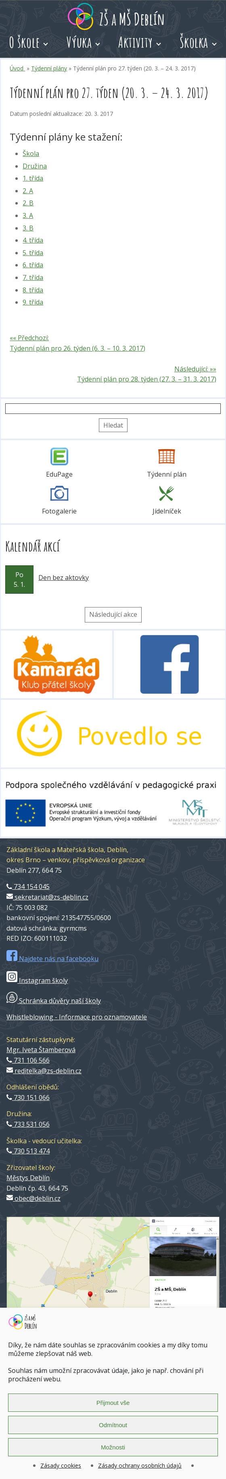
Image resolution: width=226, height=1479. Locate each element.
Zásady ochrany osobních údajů (140, 1465)
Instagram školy (37, 980)
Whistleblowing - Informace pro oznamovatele (76, 1016)
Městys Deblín (28, 1177)
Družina (35, 166)
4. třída (33, 240)
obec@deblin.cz (33, 1198)
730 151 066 (28, 1097)
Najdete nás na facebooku (52, 958)
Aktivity (135, 42)
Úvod (17, 68)
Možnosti (113, 1447)
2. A (28, 190)
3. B (28, 228)
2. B (28, 202)
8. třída (33, 290)
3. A (28, 215)
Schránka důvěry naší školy (53, 1000)
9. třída (33, 302)
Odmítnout (113, 1424)
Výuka (79, 42)
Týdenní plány (49, 68)
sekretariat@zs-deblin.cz (47, 897)
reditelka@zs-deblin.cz (44, 1070)
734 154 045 (28, 886)
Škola (31, 153)
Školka (194, 42)
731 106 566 (28, 1060)
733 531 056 (28, 1124)
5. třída (33, 252)
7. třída (33, 277)
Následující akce (113, 614)
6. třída (33, 264)
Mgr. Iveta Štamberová (40, 1049)
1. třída (33, 178)
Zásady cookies (60, 1465)
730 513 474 (28, 1151)
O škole (24, 42)
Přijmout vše (113, 1402)
